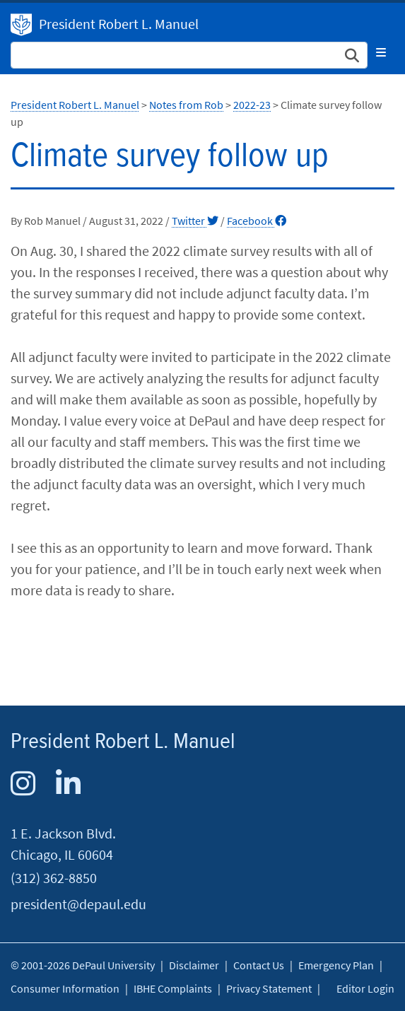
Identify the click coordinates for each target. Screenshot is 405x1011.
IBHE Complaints (173, 988)
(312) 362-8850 (54, 878)
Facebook (256, 221)
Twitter (195, 221)
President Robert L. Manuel (21, 24)
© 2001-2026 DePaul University (83, 965)
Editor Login (365, 988)
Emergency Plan (336, 965)
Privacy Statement (269, 988)
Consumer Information (65, 988)
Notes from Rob (186, 105)
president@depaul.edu (78, 904)
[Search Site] (189, 55)
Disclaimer (194, 965)
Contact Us (258, 965)
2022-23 (252, 105)
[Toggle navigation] (381, 52)
